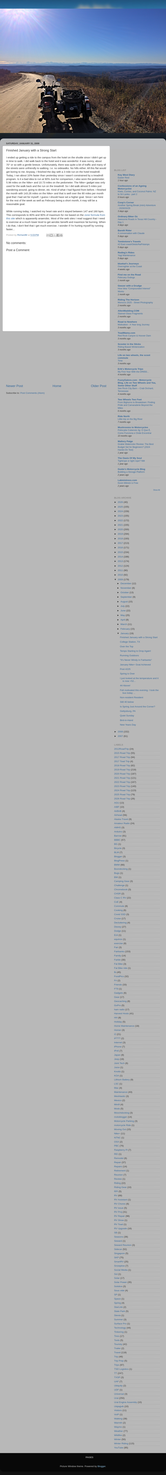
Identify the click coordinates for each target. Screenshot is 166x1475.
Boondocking (121, 869)
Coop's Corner (126, 202)
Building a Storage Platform (131, 472)
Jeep (116, 1059)
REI (116, 1154)
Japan (117, 1055)
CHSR (117, 893)
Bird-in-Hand (126, 720)
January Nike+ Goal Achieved (135, 664)
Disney (117, 926)
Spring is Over (127, 673)
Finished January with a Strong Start (139, 637)
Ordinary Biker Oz (128, 216)
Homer (117, 1030)
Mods (117, 1108)
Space (117, 1298)
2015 (121, 552)
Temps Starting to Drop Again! (135, 651)
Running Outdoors (129, 655)
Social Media (120, 1270)
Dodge (117, 931)
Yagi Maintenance (126, 255)
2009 (121, 579)
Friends (118, 984)
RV (115, 1195)
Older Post (98, 386)
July (123, 606)
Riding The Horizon (128, 299)
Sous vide (119, 1290)
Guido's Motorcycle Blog (131, 469)
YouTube (118, 1447)
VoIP (116, 1414)
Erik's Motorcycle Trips (130, 369)
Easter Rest (123, 177)
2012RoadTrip (121, 749)
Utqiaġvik (119, 1406)
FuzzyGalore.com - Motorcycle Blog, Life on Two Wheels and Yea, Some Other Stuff (137, 383)
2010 (121, 575)
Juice (117, 1067)
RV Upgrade (120, 1228)
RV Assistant (120, 1199)
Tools (117, 1340)
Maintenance (120, 1092)
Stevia (117, 1315)
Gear (116, 997)
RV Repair (119, 1216)
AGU (116, 802)
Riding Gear (120, 1187)
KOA (116, 1075)
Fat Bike (118, 964)
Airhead (118, 815)
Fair (116, 947)
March (124, 624)
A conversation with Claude (131, 233)
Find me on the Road (129, 274)
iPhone (117, 1046)
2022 (121, 520)
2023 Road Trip (122, 786)
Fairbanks (119, 951)
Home (57, 386)
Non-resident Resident (131, 697)
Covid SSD (120, 914)
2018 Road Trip (122, 765)
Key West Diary (126, 175)
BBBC (117, 840)
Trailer (117, 1348)
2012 (121, 566)
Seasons (118, 1236)
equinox (118, 939)
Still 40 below (127, 702)
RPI (116, 1191)
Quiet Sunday (127, 715)
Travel (117, 1352)
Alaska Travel (121, 819)
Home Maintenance (124, 1026)
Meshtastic (119, 1096)
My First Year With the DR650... (133, 371)
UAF (116, 1381)
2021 (121, 525)
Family (117, 955)
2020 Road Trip (122, 773)
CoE (116, 902)
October (125, 592)
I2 (115, 1034)
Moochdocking (121, 1112)
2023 (121, 515)
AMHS (117, 827)
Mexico (118, 1100)
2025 (121, 506)
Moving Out (120, 1129)
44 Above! (125, 685)
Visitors (118, 1410)
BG (116, 844)
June (123, 610)
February (126, 629)
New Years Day (128, 724)
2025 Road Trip (122, 794)
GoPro (117, 1005)
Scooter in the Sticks (129, 344)
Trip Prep (119, 1360)
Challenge (119, 885)
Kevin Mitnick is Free (128, 483)
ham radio (119, 1009)
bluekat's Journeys (128, 263)
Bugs (116, 873)
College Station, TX (130, 642)
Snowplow (119, 1265)
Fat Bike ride (120, 968)
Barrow (118, 835)
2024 (121, 511)
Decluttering (120, 922)
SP (115, 1294)
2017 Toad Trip (122, 761)
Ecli (116, 935)
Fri (115, 980)
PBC (116, 1145)
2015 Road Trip (122, 753)
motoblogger (120, 1117)
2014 (121, 556)
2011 (121, 570)
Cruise (117, 918)
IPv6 (116, 1050)
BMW (117, 864)
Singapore (119, 1253)
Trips (116, 1365)
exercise (118, 943)
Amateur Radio (122, 823)
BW (116, 877)
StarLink (118, 1307)
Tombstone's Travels (129, 241)
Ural (116, 1398)
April (123, 619)
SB (115, 1232)
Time (120, 360)
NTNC (117, 1137)
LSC (116, 1083)
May (123, 615)
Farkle (117, 959)
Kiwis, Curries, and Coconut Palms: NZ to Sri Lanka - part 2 (137, 193)
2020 (121, 529)
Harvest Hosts (121, 1013)
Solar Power (120, 1282)
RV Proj (118, 1212)
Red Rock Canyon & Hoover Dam (134, 335)
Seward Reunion (122, 1245)
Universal (119, 1394)
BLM (116, 852)
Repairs (118, 1166)
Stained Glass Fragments (130, 313)
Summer (118, 1319)
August (124, 601)
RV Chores (120, 1203)
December (126, 583)
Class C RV (120, 897)
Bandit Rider (125, 230)
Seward (118, 1241)
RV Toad (118, 1224)
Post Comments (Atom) (32, 393)
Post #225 (125, 669)
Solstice (118, 1286)
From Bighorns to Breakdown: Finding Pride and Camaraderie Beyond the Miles (136, 405)
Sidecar (118, 1249)
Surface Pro (120, 1323)
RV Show (119, 1220)
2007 (121, 736)
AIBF (116, 807)
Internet (118, 1042)
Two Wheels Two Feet (130, 399)
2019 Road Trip (122, 769)
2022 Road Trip (122, 782)
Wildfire (118, 1435)
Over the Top (126, 646)
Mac (116, 1088)
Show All (156, 490)
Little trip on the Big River (130, 419)
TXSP (117, 1377)
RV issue (118, 1208)
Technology (120, 1327)
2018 (121, 538)
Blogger (118, 856)
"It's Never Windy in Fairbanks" (136, 660)
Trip (116, 1356)
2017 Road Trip (122, 757)
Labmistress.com (127, 480)
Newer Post (14, 386)
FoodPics (119, 976)
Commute (119, 906)
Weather (118, 1431)
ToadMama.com (126, 333)
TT (115, 1373)
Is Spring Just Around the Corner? (137, 706)
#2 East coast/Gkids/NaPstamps (134, 244)
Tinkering (119, 1332)
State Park (119, 1311)
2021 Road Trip (122, 778)
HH (116, 1017)
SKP (116, 1257)
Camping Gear (121, 881)
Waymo (118, 1427)
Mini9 (117, 1104)
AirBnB (117, 811)
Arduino (118, 831)
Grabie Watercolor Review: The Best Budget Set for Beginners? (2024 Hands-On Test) (136, 447)
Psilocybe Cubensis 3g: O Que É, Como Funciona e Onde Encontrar (134, 431)
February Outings (126, 277)
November (126, 588)
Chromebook (120, 889)
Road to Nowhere (127, 322)
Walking (118, 1418)
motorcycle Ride (122, 1125)
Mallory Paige (125, 441)
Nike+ (117, 1133)
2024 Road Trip (122, 790)
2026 (121, 502)
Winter (117, 1439)
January (125, 633)
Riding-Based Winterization (131, 347)
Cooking (118, 910)
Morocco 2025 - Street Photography (135, 302)
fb (115, 972)
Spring (117, 1303)
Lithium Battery (122, 1079)
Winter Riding (121, 1443)
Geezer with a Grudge (130, 285)
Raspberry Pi (121, 1150)
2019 (121, 534)
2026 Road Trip (122, 798)
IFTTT (117, 1038)
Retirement (120, 1170)
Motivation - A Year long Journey (133, 324)
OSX (116, 1141)
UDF (116, 1389)
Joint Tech (119, 1063)
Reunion (118, 1174)
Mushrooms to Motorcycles (133, 427)
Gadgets (118, 993)
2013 (121, 561)
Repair (117, 1162)
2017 (121, 543)
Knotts (117, 1071)
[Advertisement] (56, 357)
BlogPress (119, 860)
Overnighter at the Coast (130, 266)
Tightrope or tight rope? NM (131, 461)
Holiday (118, 1021)
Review (118, 1179)
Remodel (118, 1158)
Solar (117, 1278)
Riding (117, 1183)
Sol (116, 1274)
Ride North (124, 416)
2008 (121, 731)
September (127, 597)
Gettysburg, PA (128, 711)
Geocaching (120, 1001)
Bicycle (118, 848)
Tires (116, 1336)
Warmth (118, 1422)
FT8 (116, 988)
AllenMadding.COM (128, 310)
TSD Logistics (121, 1369)
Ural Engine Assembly (125, 1402)
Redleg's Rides (126, 252)
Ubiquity (118, 1385)
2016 (121, 547)
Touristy (118, 1344)
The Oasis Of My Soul (130, 458)
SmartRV (119, 1261)
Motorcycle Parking (124, 1121)
